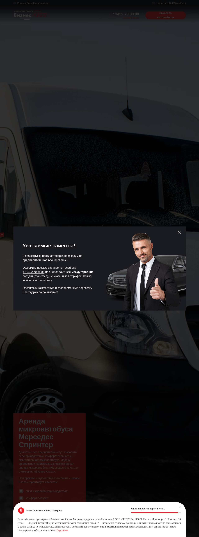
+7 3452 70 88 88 (34, 271)
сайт (61, 271)
